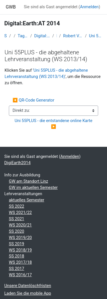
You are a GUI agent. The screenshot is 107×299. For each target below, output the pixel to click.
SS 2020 (16, 231)
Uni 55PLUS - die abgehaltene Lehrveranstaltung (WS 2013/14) (96, 35)
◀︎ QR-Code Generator (33, 100)
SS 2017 (16, 268)
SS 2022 (16, 206)
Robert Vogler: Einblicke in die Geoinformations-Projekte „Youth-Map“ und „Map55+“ (73, 35)
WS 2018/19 (20, 250)
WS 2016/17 (20, 274)
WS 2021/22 (20, 212)
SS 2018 (16, 256)
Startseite (5, 35)
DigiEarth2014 (17, 162)
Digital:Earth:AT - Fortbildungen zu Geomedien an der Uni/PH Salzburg (42, 35)
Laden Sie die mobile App (27, 293)
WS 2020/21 (20, 225)
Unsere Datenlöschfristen (27, 285)
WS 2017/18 (20, 262)
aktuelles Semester (26, 200)
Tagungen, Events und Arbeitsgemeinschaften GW (23, 35)
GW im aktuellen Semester (33, 187)
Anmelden (89, 6)
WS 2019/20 (20, 237)
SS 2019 (16, 243)
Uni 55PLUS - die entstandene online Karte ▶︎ (54, 123)
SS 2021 (16, 218)
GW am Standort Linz (28, 181)
